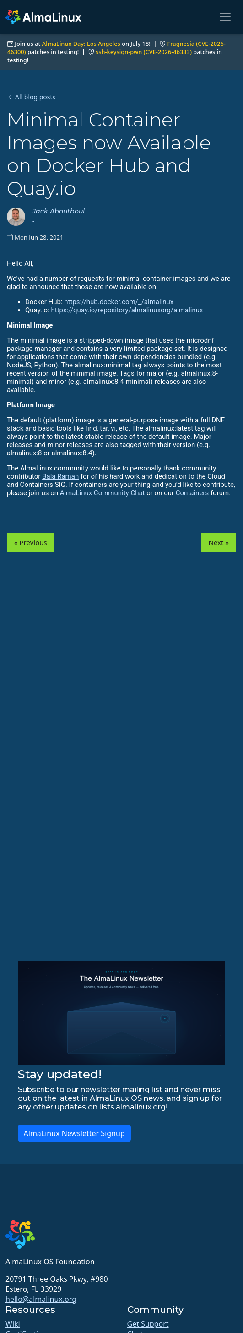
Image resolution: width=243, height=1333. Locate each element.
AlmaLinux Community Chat (102, 493)
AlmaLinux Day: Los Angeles (81, 43)
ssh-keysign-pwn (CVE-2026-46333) (144, 52)
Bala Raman (60, 476)
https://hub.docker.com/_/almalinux (118, 302)
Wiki (12, 1324)
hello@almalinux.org (40, 1299)
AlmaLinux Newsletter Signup (74, 1133)
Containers (192, 493)
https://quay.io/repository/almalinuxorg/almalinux (127, 310)
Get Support (148, 1324)
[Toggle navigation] (225, 17)
